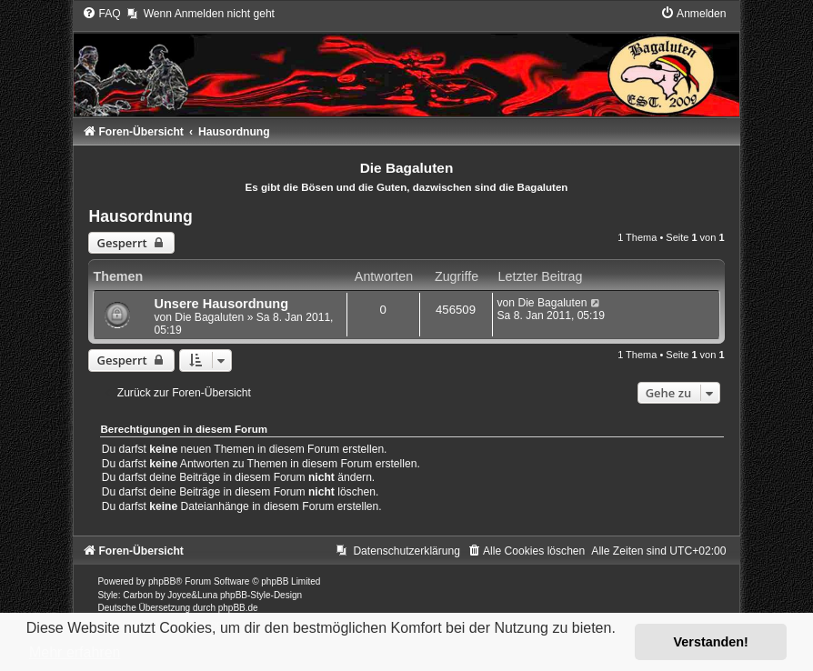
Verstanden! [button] (711, 642)
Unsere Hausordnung (221, 303)
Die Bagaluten (209, 317)
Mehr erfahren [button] (75, 652)
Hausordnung (140, 216)
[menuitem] (101, 13)
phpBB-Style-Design (261, 595)
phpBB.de (238, 608)
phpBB (162, 581)
